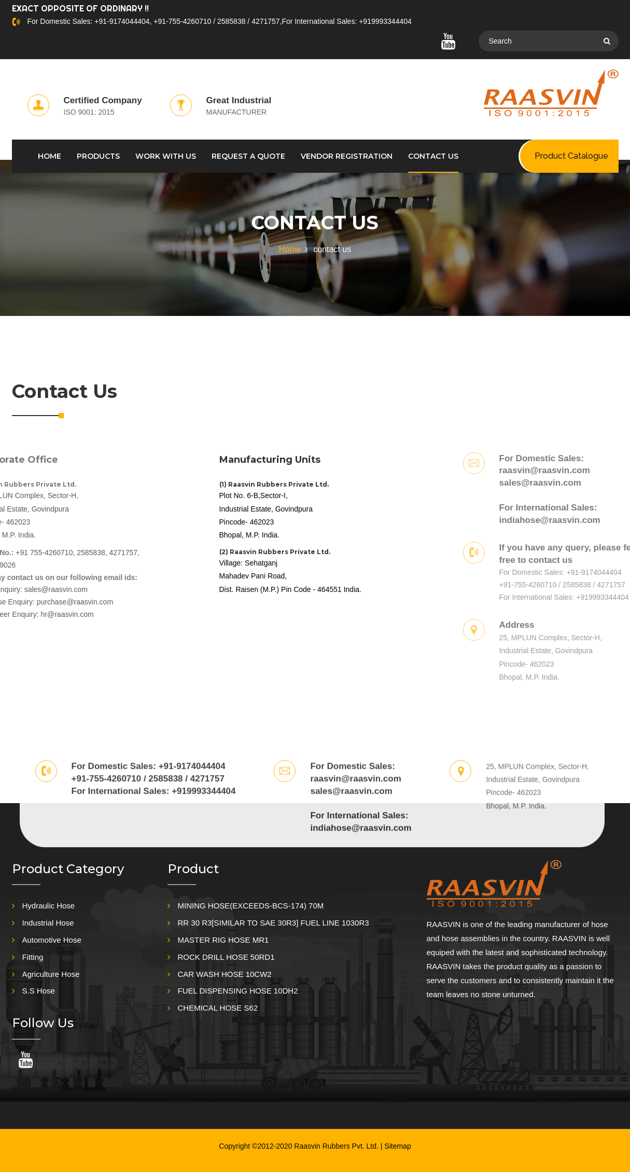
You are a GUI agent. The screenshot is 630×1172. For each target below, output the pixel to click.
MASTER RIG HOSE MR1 (223, 939)
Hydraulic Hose (48, 905)
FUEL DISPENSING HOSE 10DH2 (238, 990)
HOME (49, 156)
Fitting (33, 957)
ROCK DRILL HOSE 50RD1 (226, 957)
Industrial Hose (48, 922)
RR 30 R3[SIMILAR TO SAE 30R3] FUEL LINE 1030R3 (273, 922)
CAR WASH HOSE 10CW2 (225, 974)
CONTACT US (433, 156)
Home (290, 249)
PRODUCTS (98, 156)
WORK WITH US (165, 156)
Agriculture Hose (51, 974)
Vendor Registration (347, 156)
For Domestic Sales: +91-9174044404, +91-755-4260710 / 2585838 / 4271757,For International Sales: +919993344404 (219, 21)
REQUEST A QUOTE (248, 156)
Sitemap (397, 1146)
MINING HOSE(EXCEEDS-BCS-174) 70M (251, 905)
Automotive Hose (51, 939)
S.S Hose (38, 990)
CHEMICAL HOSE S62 (218, 1007)
